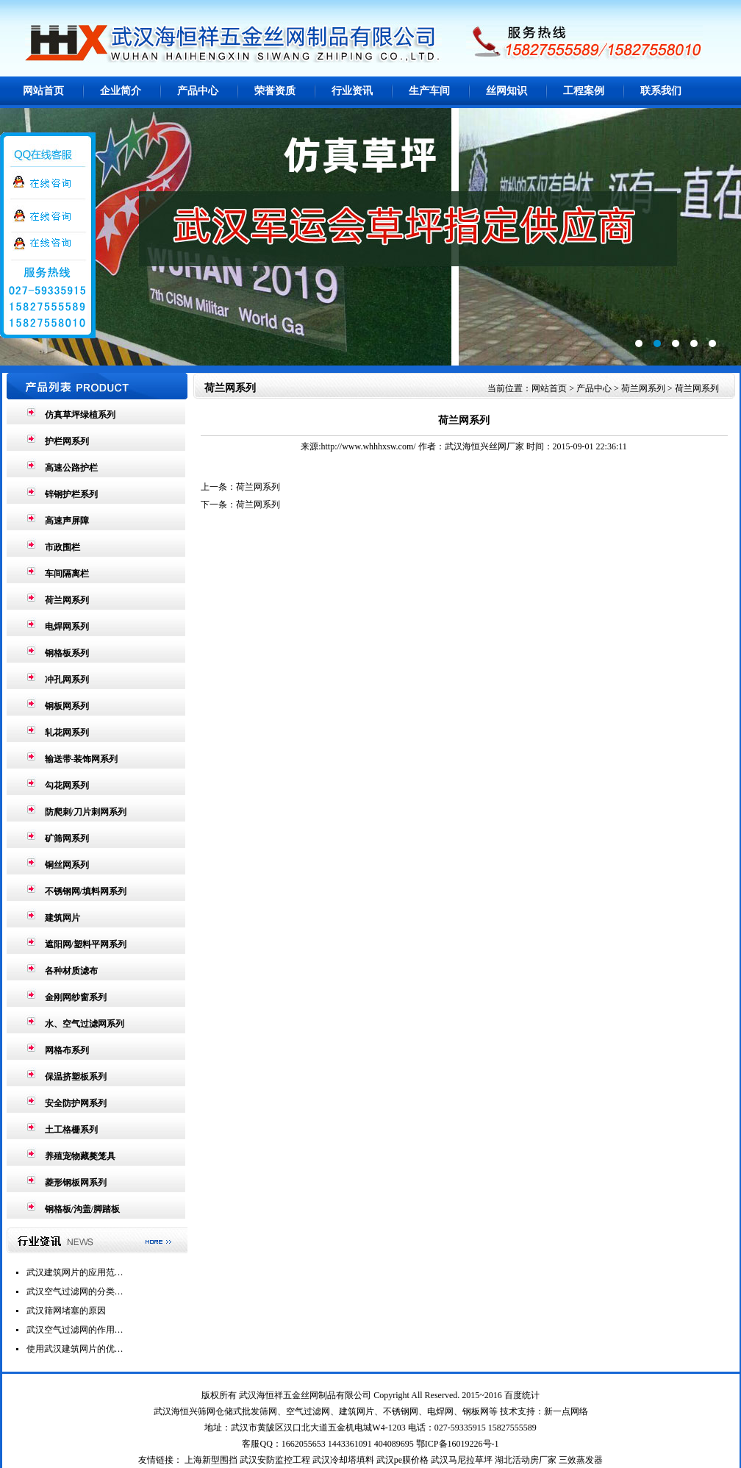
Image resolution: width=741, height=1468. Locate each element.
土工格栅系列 (71, 1130)
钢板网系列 (67, 706)
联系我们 (660, 90)
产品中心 (197, 90)
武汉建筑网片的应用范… (75, 1272)
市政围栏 (62, 547)
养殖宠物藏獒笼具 (80, 1156)
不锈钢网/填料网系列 (85, 891)
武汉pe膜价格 (402, 1460)
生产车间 (429, 90)
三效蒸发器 (581, 1460)
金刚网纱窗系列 (76, 997)
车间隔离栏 (67, 574)
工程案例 (583, 90)
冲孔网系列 (67, 679)
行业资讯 (352, 90)
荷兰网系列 (67, 600)
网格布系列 (67, 1050)
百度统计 (522, 1395)
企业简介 (120, 90)
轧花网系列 (67, 732)
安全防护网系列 (76, 1103)
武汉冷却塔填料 (343, 1460)
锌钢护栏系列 (71, 494)
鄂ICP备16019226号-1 (457, 1444)
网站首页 (43, 90)
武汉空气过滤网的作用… (75, 1330)
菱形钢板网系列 (76, 1182)
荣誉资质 (275, 90)
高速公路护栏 (71, 468)
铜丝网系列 (67, 865)
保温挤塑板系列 (76, 1077)
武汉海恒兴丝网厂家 (484, 446)
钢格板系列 (67, 653)
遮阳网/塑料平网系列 (85, 944)
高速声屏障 (67, 521)
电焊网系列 (67, 626)
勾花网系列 (67, 785)
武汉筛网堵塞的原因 (66, 1310)
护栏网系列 (67, 441)
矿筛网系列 (67, 838)
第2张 (370, 237)
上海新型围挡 (211, 1460)
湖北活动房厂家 (525, 1460)
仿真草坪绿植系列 (80, 415)
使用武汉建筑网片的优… (75, 1349)
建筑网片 (62, 918)
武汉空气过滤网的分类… (75, 1291)
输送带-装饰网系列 (81, 759)
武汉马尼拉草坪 (462, 1460)
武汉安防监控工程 (275, 1460)
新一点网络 (566, 1411)
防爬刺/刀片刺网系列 (85, 812)
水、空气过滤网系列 (84, 1024)
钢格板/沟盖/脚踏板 (83, 1209)
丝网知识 (506, 90)
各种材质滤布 (71, 971)
